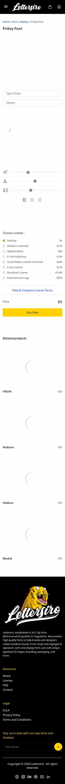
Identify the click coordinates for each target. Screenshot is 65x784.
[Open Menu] (6, 7)
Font (14, 21)
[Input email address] (27, 747)
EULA (6, 710)
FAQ (5, 685)
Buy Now (32, 312)
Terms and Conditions (17, 720)
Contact (8, 690)
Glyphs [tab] (10, 103)
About (7, 676)
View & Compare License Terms (32, 290)
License (7, 680)
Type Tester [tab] (13, 93)
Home (6, 21)
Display (24, 21)
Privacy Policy (11, 715)
